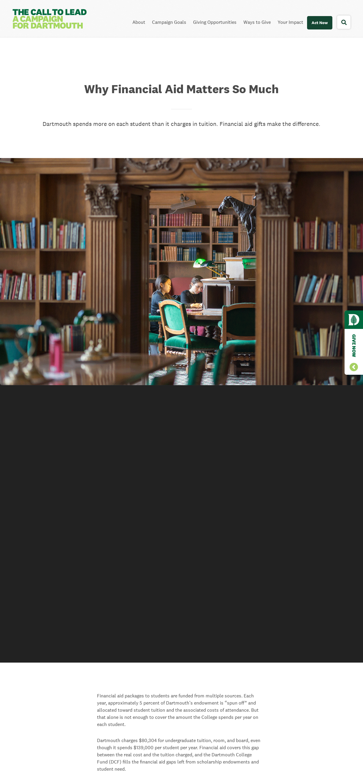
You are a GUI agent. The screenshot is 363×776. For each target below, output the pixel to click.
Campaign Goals (169, 22)
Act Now (320, 22)
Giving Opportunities (215, 22)
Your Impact (290, 22)
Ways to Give (257, 22)
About (138, 22)
